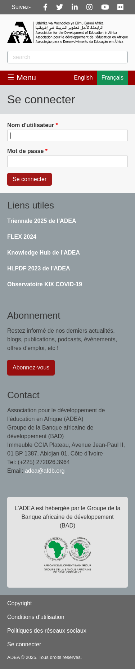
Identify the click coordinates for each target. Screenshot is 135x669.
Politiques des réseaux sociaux (46, 631)
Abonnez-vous (31, 367)
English (83, 78)
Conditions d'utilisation (35, 617)
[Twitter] (59, 7)
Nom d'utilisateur (30, 125)
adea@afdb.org (45, 471)
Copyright (19, 603)
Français (112, 78)
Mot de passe (25, 151)
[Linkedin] (74, 7)
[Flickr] (120, 7)
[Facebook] (45, 7)
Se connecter (24, 644)
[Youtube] (105, 7)
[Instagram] (89, 7)
